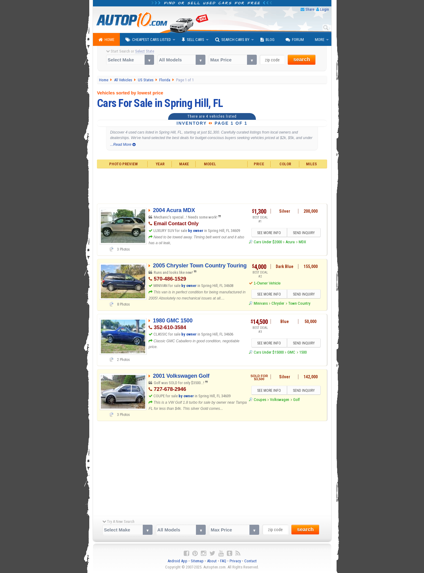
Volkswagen (279, 399)
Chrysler (277, 303)
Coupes (260, 399)
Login (324, 9)
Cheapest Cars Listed (148, 40)
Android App (177, 561)
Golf (296, 399)
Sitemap (197, 561)
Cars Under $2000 (268, 242)
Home (106, 40)
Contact (250, 561)
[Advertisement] (212, 185)
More (319, 39)
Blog (267, 40)
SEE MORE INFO (269, 233)
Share (309, 9)
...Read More (122, 144)
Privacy (235, 561)
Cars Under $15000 (269, 352)
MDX (302, 242)
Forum (295, 40)
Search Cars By (232, 40)
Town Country (299, 303)
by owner (195, 230)
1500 (303, 352)
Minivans (261, 303)
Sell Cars (193, 40)
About (212, 561)
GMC (291, 352)
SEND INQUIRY (304, 233)
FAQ (223, 561)
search (301, 59)
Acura (290, 242)
